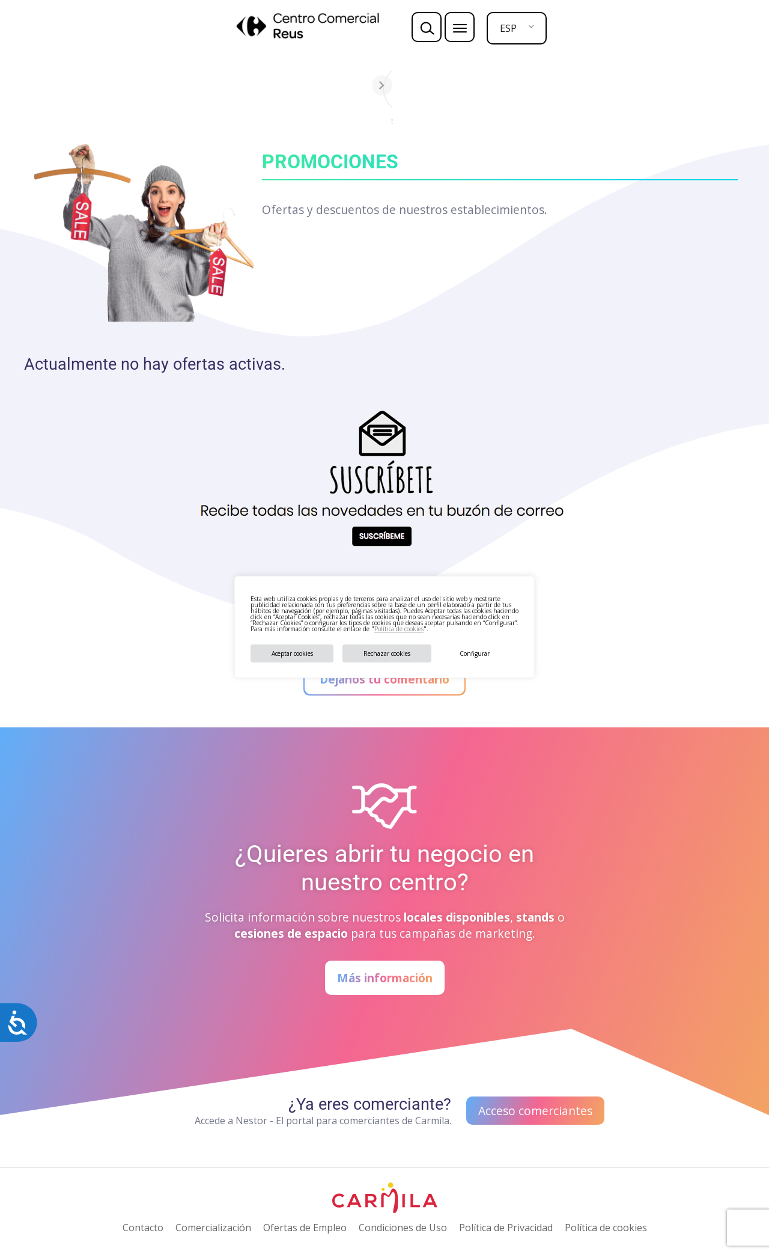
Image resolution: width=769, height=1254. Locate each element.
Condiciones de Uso (403, 1227)
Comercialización (213, 1227)
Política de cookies (399, 629)
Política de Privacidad (506, 1227)
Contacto (143, 1227)
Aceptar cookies (292, 653)
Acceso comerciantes (535, 1111)
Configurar (475, 653)
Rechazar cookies (386, 653)
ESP (508, 28)
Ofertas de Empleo (305, 1227)
